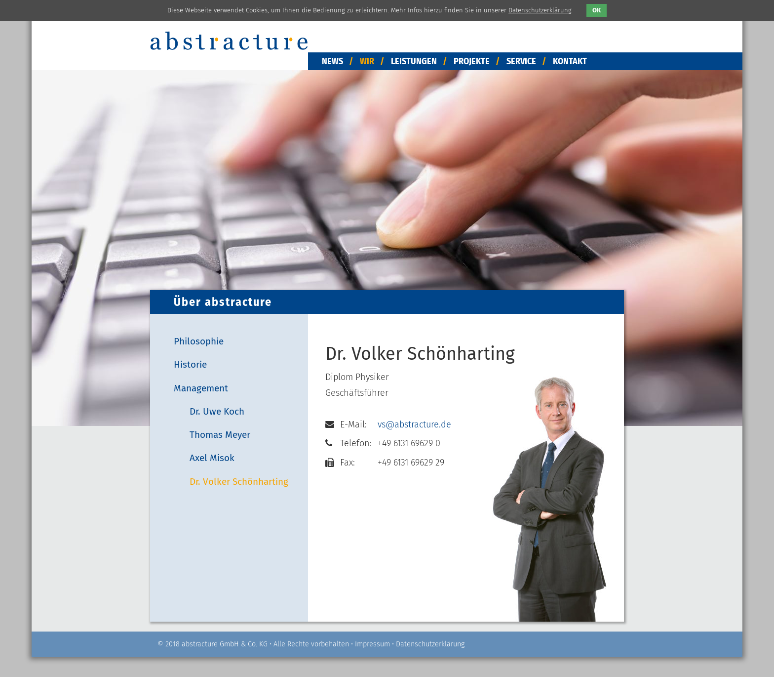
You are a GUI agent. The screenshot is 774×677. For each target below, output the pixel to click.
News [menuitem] (332, 61)
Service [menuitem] (521, 61)
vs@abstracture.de (414, 424)
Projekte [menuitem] (472, 61)
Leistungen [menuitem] (414, 61)
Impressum (372, 644)
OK (596, 10)
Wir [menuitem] (367, 61)
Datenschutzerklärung (430, 644)
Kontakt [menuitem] (570, 61)
